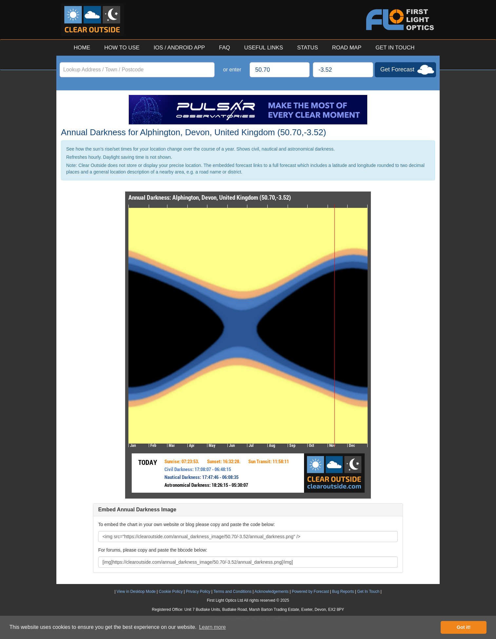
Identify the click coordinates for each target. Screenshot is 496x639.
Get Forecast (397, 69)
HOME (82, 48)
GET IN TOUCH (394, 48)
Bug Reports (343, 591)
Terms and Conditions (233, 591)
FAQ (224, 48)
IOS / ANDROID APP (179, 48)
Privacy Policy (198, 591)
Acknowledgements (272, 591)
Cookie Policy (171, 591)
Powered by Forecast (310, 591)
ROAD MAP (347, 48)
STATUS (307, 48)
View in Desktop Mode (136, 591)
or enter (232, 69)
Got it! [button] (463, 627)
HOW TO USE (122, 48)
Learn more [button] (212, 627)
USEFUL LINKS (263, 48)
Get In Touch (368, 591)
